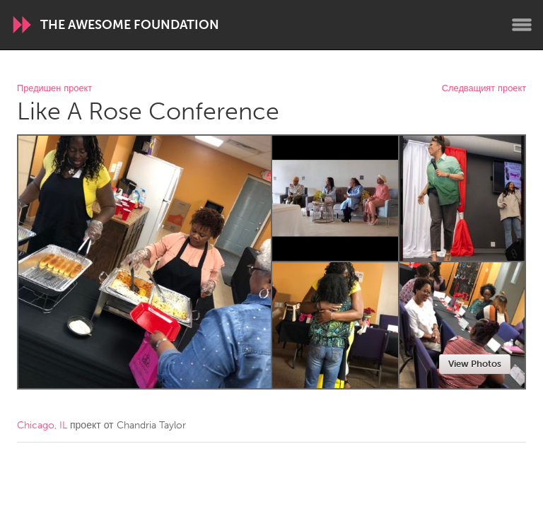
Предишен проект (54, 88)
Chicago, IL (42, 425)
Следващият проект (484, 88)
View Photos (474, 363)
